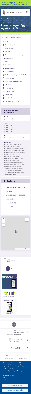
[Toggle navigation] (26, 12)
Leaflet (18, 249)
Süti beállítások (7, 380)
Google (27, 249)
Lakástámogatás (22, 358)
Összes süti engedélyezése (15, 390)
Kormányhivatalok (11, 12)
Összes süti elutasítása (15, 385)
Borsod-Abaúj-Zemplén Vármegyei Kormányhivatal (13, 21)
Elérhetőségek (8, 358)
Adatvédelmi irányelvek (9, 375)
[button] (15, 111)
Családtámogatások (22, 356)
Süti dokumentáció (8, 377)
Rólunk (8, 356)
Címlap (3, 18)
